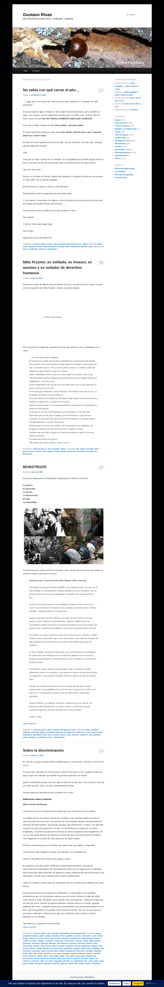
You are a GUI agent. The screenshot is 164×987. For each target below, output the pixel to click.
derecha (97, 941)
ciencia (57, 938)
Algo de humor (121, 123)
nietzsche (32, 956)
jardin (25, 953)
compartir (65, 938)
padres (73, 956)
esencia (77, 946)
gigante (77, 948)
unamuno (47, 964)
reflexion (26, 961)
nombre (40, 956)
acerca (98, 933)
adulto (41, 936)
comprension (75, 938)
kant (35, 953)
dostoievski (27, 946)
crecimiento (69, 941)
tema (102, 961)
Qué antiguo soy (122, 149)
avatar (88, 936)
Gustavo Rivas (37, 14)
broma (39, 247)
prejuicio (77, 958)
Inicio (26, 71)
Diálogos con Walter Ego (125, 129)
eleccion (36, 946)
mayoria (89, 953)
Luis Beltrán (120, 171)
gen (61, 948)
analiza (48, 936)
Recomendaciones (73, 244)
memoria (96, 953)
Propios (118, 146)
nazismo (75, 735)
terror (50, 737)
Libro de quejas (59, 244)
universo (55, 964)
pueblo (63, 451)
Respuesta (52, 249)
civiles (82, 449)
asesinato (35, 732)
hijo (102, 948)
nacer (96, 247)
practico (69, 958)
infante (62, 951)
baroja (99, 936)
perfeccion (45, 958)
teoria (25, 964)
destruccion (81, 732)
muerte (56, 451)
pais (78, 956)
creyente (78, 941)
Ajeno (117, 120)
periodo (53, 958)
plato (59, 958)
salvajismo (33, 737)
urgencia (63, 964)
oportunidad (54, 956)
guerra (25, 451)
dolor (67, 247)
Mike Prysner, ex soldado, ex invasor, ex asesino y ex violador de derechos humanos (57, 267)
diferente (52, 943)
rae (97, 958)
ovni (67, 956)
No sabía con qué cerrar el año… (51, 90)
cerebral (40, 938)
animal (62, 936)
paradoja (89, 956)
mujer (90, 247)
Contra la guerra (39, 244)
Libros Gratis (120, 138)
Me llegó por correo (68, 730)
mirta (25, 956)
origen (62, 956)
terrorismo (81, 451)
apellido (69, 936)
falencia (33, 948)
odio (90, 735)
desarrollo (27, 943)
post (63, 958)
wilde (88, 964)
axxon (94, 936)
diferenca (44, 943)
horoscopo (35, 951)
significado (78, 961)
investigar (89, 951)
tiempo (31, 964)
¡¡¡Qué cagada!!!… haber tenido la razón (126, 86)
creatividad (58, 941)
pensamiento (28, 958)
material (74, 953)
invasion (38, 451)
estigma (94, 946)
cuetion (85, 941)
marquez (66, 953)
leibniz (40, 953)
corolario (33, 941)
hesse (88, 948)
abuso (100, 244)
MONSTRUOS (35, 467)
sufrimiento (71, 451)
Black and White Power (125, 169)
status (96, 961)
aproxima (77, 936)
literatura (47, 953)
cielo (52, 938)
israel (44, 735)
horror (31, 451)
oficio (46, 956)
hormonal (27, 951)
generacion (68, 948)
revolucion (35, 961)
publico (92, 958)
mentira (56, 735)
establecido (85, 946)
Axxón (26, 765)
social (90, 961)
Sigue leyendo (64, 442)
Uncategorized (121, 155)
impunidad (37, 735)
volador (82, 964)
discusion (81, 943)
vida (76, 964)
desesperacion (69, 732)
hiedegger (96, 948)
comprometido (87, 938)
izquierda (97, 951)
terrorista (90, 451)
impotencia (27, 735)
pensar (37, 958)
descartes (36, 943)
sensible (66, 961)
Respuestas (59, 737)
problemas (33, 249)
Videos (85, 244)
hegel (83, 948)
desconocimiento (50, 247)
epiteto (54, 946)
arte (83, 936)
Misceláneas (65, 933)
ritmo (42, 961)
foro (99, 762)
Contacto (36, 71)
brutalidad (50, 732)
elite (42, 946)
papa (83, 956)
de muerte (90, 449)
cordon (26, 941)
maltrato (84, 247)
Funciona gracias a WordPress (82, 977)
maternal (81, 953)
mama (59, 953)
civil (77, 449)
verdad (70, 964)
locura (49, 735)
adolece (35, 936)
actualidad (27, 936)
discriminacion (63, 943)
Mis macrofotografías (124, 175)
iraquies (50, 451)
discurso (73, 943)
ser (72, 961)
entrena (48, 946)
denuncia (59, 732)
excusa (26, 948)
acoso (25, 247)
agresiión (32, 247)
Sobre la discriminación (43, 750)
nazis (69, 735)
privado (85, 958)
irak (44, 451)
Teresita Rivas (121, 177)
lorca (54, 953)
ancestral (55, 936)
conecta (97, 938)
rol (46, 961)
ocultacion (84, 735)
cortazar (41, 941)
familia (39, 948)
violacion (42, 249)
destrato (61, 247)
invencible (80, 951)
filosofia (46, 948)
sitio (85, 961)
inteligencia (70, 951)
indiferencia (75, 247)
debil (91, 941)
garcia (56, 948)
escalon (61, 946)
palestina (96, 735)
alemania (95, 730)
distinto (89, 943)
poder (25, 737)
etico (101, 946)
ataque (42, 732)
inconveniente (53, 951)
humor (43, 951)
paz (94, 956)
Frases (49, 244)
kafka (30, 953)
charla (46, 938)
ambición (26, 732)
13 (101, 263)
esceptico (69, 946)
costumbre (49, 941)
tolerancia (39, 964)
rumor (50, 961)
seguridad (58, 961)
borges (26, 938)
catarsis (32, 938)
